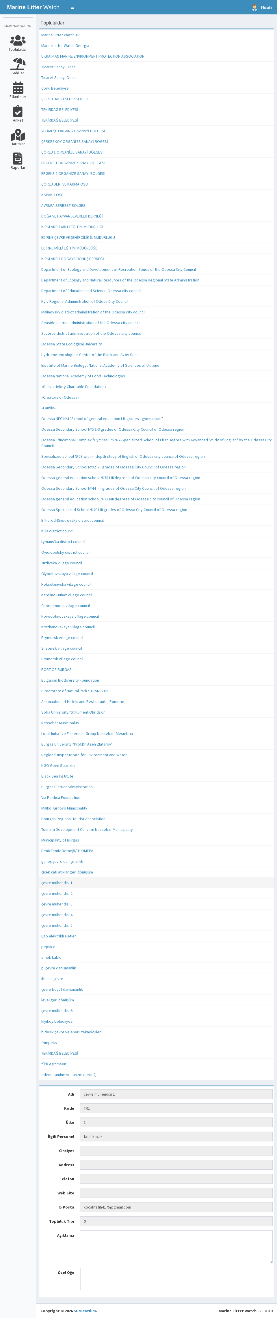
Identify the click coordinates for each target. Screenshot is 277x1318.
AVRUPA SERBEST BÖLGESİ (64, 205)
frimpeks (49, 1042)
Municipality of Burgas (60, 840)
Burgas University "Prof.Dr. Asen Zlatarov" (77, 744)
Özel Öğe (66, 1272)
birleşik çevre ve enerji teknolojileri (71, 1032)
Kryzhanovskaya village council (68, 626)
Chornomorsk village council (65, 605)
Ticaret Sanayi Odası (59, 66)
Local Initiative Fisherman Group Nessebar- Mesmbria (87, 733)
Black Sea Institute (57, 776)
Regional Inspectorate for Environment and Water (84, 754)
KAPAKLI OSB (52, 194)
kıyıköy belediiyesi (57, 1021)
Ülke (70, 1122)
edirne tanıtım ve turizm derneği (68, 1074)
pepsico (48, 946)
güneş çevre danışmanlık (62, 861)
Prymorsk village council (62, 637)
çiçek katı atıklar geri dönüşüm (67, 872)
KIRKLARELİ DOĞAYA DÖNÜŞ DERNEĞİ (72, 258)
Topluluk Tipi (61, 1221)
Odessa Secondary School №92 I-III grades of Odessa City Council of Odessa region (113, 467)
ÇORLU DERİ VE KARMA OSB (64, 184)
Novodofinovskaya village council (70, 616)
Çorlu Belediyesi (55, 88)
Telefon (67, 1178)
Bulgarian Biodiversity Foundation (70, 680)
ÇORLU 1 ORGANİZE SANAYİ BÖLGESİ (72, 152)
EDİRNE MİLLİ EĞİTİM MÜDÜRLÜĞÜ (69, 248)
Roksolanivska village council (66, 584)
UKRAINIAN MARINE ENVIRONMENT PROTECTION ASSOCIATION (92, 56)
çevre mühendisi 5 (56, 925)
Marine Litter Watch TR (60, 34)
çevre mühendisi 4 (56, 914)
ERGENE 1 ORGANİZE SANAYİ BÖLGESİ (73, 162)
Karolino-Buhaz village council (66, 594)
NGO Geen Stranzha (58, 765)
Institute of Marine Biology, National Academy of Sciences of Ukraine (100, 365)
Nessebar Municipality (60, 722)
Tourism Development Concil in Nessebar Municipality (87, 829)
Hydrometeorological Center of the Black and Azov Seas (90, 354)
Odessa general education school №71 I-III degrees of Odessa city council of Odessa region (120, 499)
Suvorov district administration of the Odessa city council (91, 333)
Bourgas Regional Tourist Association (73, 818)
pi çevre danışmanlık (58, 968)
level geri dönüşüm (57, 1000)
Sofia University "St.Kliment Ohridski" (73, 712)
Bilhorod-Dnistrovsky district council (72, 520)
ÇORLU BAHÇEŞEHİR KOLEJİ (64, 98)
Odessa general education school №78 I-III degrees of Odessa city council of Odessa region (120, 477)
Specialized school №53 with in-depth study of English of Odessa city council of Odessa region (123, 456)
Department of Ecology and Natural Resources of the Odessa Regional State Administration (120, 280)
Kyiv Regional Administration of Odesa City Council (84, 301)
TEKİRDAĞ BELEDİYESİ (59, 109)
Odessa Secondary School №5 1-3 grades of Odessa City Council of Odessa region (112, 429)
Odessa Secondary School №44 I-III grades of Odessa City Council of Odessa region (113, 488)
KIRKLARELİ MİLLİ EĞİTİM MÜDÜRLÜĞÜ (73, 226)
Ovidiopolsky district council (65, 552)
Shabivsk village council (61, 648)
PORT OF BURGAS (56, 669)
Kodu (69, 1108)
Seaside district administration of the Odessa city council (90, 322)
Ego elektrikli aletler (58, 936)
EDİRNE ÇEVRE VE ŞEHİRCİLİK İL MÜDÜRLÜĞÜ (78, 237)
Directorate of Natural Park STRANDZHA (75, 690)
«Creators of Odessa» (60, 397)
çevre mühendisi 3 (56, 904)
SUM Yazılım (85, 1310)
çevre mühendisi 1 (56, 882)
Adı (71, 1094)
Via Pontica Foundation (60, 797)
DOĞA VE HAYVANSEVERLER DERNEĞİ (72, 216)
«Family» (48, 408)
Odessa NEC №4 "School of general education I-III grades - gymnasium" (102, 418)
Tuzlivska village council (61, 563)
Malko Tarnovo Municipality (64, 808)
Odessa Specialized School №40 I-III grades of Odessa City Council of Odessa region (114, 509)
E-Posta (66, 1207)
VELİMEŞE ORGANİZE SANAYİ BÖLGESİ (73, 130)
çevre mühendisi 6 (56, 1010)
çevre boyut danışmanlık (62, 989)
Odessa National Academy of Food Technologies (83, 376)
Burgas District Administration (67, 786)
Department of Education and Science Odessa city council (91, 290)
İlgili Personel (61, 1136)
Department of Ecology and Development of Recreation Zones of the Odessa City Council (118, 269)
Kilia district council (58, 531)
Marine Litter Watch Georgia (65, 45)
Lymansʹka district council (63, 541)
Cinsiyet (66, 1150)
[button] (72, 7)
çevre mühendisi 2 (56, 893)
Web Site (65, 1193)
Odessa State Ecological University (71, 344)
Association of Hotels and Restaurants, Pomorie (82, 701)
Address (66, 1164)
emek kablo (51, 957)
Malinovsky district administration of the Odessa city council (93, 312)
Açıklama (65, 1235)
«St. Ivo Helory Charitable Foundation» (73, 386)
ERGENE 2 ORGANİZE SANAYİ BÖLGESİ (73, 173)
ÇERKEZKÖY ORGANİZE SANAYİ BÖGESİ (74, 141)
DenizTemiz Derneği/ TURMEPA (67, 850)
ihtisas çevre (52, 978)
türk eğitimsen (53, 1063)
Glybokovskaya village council (67, 573)
